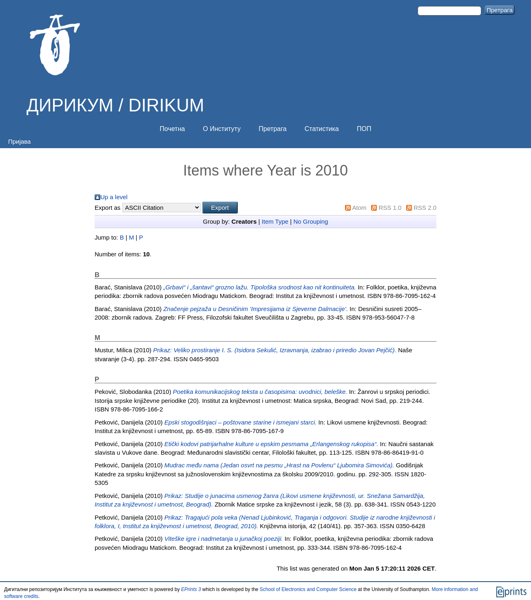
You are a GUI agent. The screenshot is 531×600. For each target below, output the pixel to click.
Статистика (322, 128)
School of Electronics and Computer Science (308, 589)
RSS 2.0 (425, 207)
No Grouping (310, 221)
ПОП (364, 128)
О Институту (222, 128)
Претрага (272, 128)
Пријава (19, 141)
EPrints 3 (191, 589)
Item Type (275, 221)
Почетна (172, 128)
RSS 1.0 (389, 207)
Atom (359, 207)
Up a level (114, 196)
